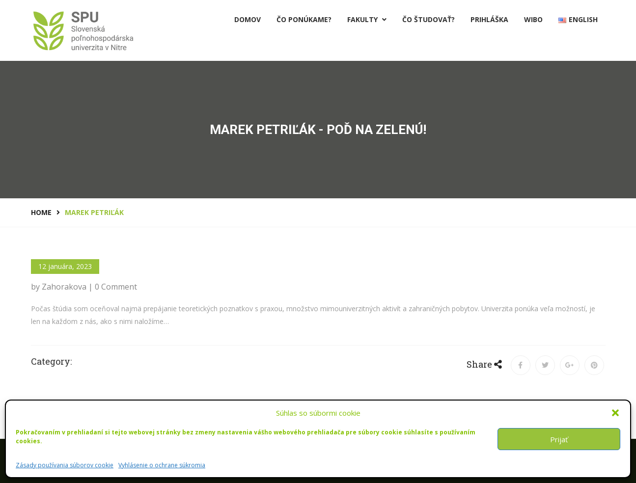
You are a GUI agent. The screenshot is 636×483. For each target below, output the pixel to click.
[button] (615, 413)
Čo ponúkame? (304, 19)
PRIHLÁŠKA (489, 19)
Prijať (559, 439)
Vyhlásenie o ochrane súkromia (161, 465)
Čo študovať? (428, 19)
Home (41, 212)
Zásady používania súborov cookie (64, 465)
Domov (247, 19)
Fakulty (367, 19)
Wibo (533, 19)
